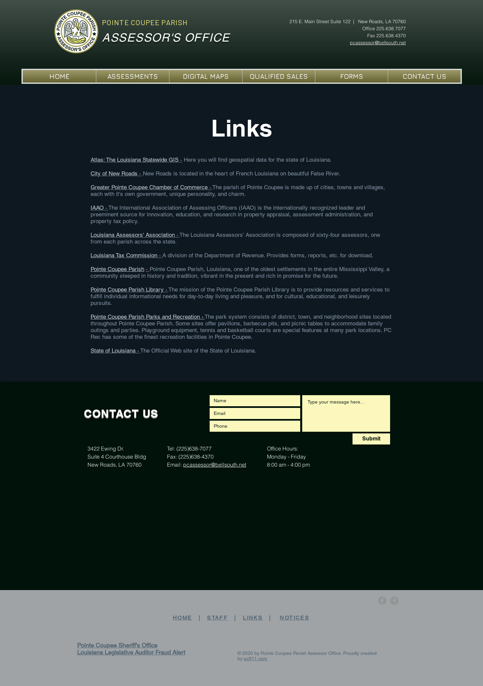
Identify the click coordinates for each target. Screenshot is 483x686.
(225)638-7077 (194, 448)
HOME (182, 618)
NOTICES (294, 618)
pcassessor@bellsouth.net (214, 464)
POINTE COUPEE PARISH (144, 22)
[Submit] (371, 438)
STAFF (217, 618)
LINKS (253, 618)
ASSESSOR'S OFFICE (166, 37)
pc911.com (255, 658)
